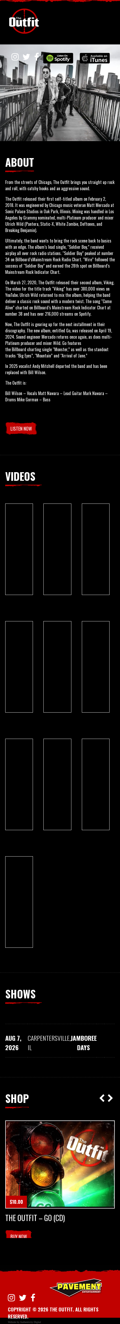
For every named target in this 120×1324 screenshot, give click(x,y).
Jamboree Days (84, 1042)
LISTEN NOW (21, 428)
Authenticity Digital (30, 1322)
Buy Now (18, 1236)
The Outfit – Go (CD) (35, 1218)
